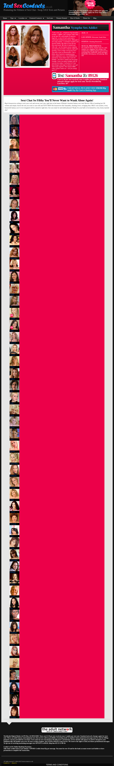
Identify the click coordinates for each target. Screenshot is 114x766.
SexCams (50, 18)
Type (12, 18)
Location (21, 18)
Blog (94, 18)
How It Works (75, 18)
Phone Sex (86, 18)
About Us (14, 763)
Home (5, 18)
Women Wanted (61, 18)
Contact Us (7, 763)
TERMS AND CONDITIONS (57, 765)
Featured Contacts (36, 18)
